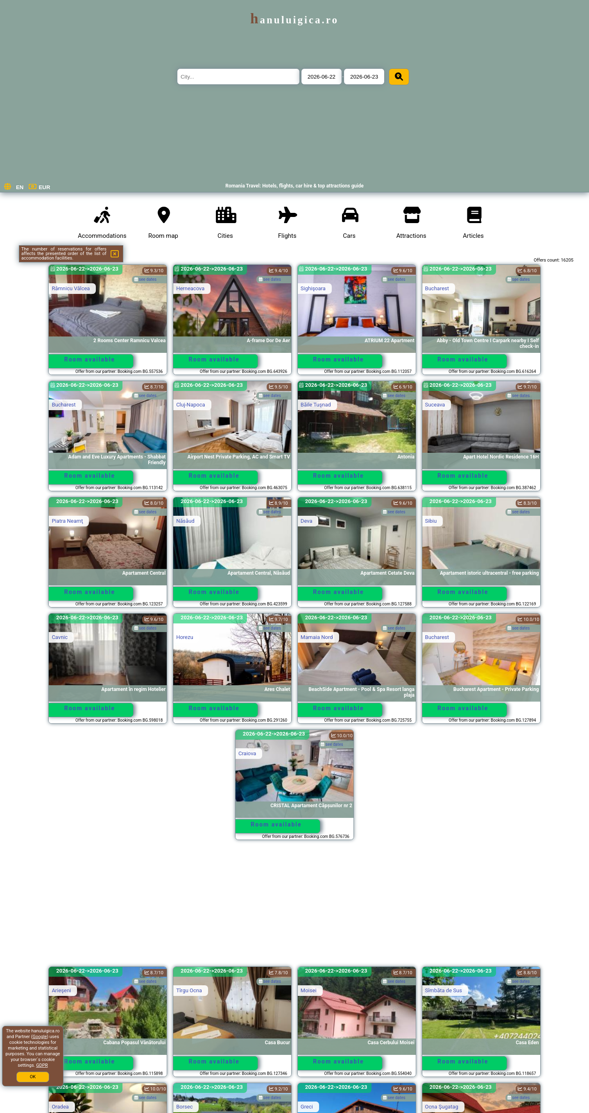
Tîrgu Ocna (189, 990)
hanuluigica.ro (294, 19)
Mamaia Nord (317, 637)
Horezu (184, 637)
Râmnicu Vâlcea (71, 288)
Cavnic (60, 637)
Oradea (60, 1107)
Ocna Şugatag (441, 1107)
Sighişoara (313, 288)
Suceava (435, 405)
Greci (307, 1107)
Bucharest (437, 288)
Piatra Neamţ (67, 521)
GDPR (42, 1065)
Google (40, 1036)
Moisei (309, 990)
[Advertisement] (294, 907)
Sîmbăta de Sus (443, 990)
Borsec (184, 1107)
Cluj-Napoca (190, 405)
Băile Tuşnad (316, 405)
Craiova (247, 753)
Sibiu (431, 521)
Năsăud (185, 521)
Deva (307, 521)
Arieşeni (61, 990)
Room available (89, 359)
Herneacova (190, 288)
